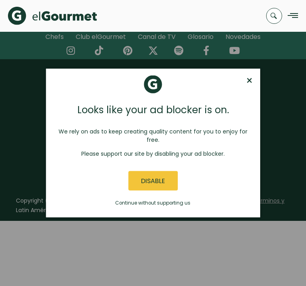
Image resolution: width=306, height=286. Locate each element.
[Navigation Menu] (290, 16)
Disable (153, 180)
